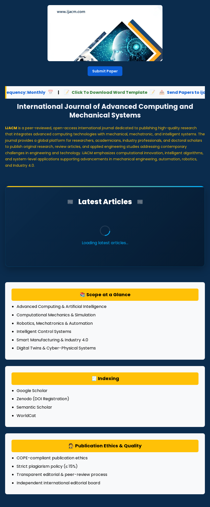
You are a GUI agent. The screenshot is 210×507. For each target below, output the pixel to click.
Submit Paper (105, 71)
